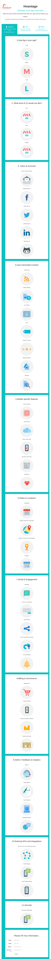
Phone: (9, 946)
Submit (16, 954)
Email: (10, 943)
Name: (10, 940)
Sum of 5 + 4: (9, 950)
